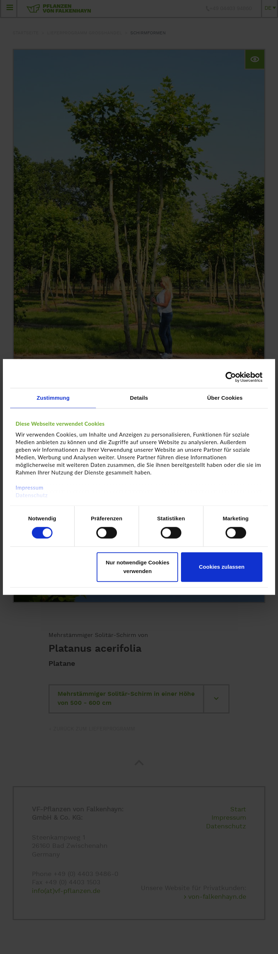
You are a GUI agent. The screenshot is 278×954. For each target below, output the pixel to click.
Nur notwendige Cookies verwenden (137, 567)
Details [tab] (139, 398)
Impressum (29, 487)
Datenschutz (32, 495)
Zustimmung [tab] (53, 398)
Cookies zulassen (222, 567)
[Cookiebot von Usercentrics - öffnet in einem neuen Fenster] (230, 377)
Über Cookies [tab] (225, 398)
